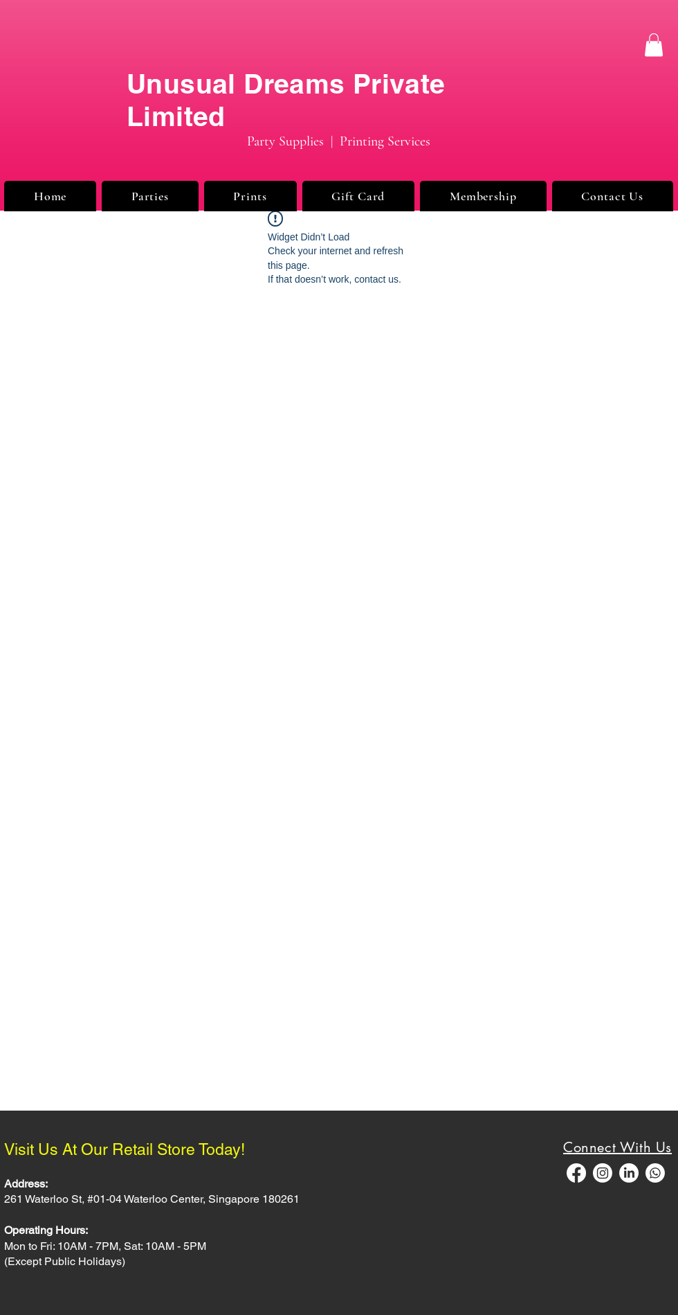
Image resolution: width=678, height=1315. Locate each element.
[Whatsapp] (655, 1173)
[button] (653, 44)
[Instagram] (602, 1173)
